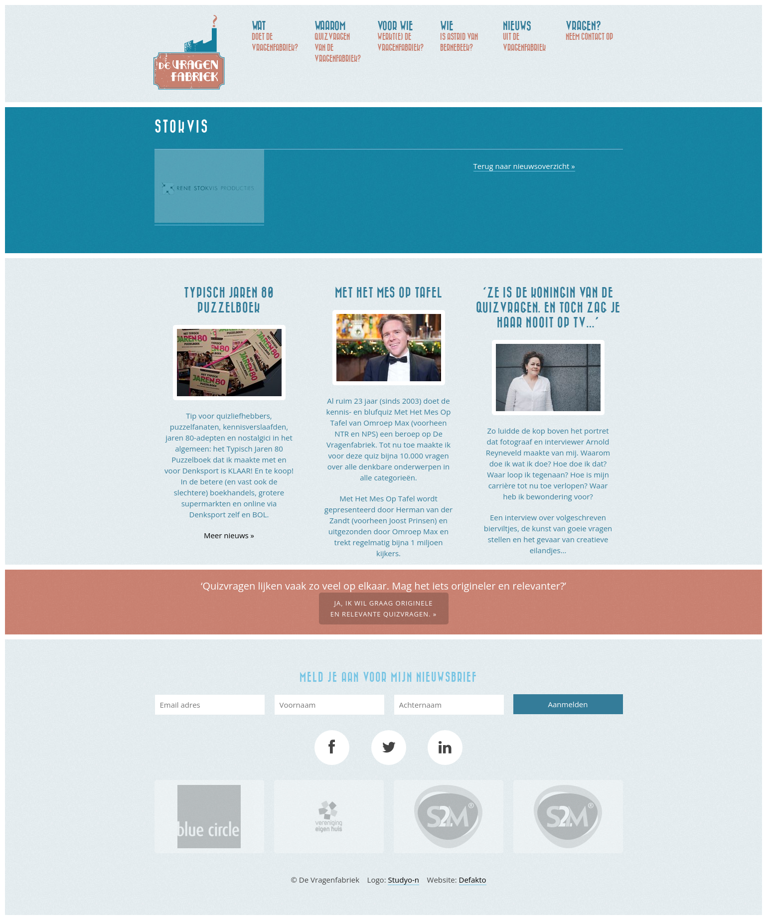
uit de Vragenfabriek (529, 35)
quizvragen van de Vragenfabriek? (340, 41)
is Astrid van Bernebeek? (466, 35)
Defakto (472, 880)
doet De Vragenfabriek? (278, 35)
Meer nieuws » (229, 535)
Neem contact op (592, 30)
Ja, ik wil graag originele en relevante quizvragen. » (383, 608)
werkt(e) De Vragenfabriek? (403, 35)
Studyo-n (403, 880)
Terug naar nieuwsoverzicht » (524, 166)
